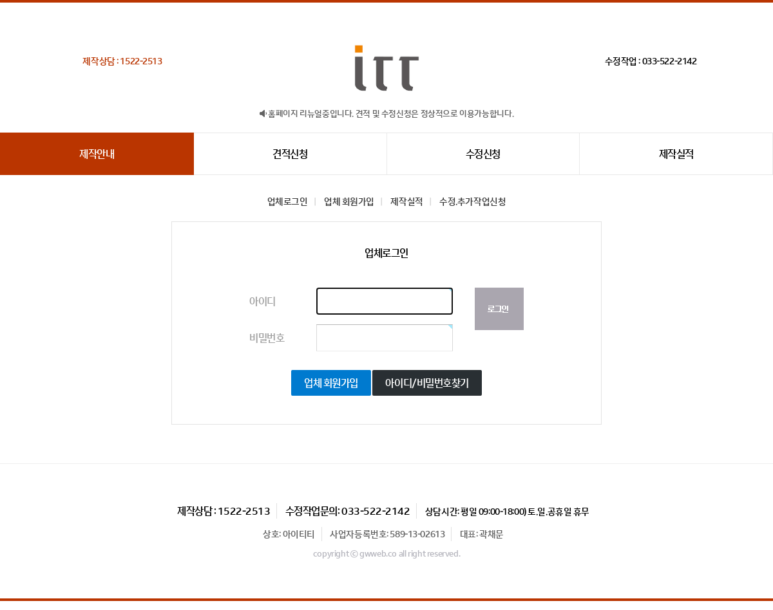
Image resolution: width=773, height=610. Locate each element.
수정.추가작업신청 (472, 201)
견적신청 (289, 153)
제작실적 (676, 153)
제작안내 (96, 153)
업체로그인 (287, 201)
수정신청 (483, 153)
